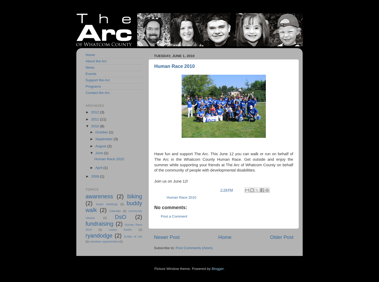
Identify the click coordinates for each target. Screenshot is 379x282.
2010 (95, 126)
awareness (99, 196)
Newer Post (167, 237)
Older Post (281, 237)
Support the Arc (98, 80)
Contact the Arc (98, 93)
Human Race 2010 (174, 66)
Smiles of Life (133, 236)
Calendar (115, 211)
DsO (120, 217)
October (102, 132)
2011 (95, 119)
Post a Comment (174, 216)
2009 (95, 176)
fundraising (99, 223)
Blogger (218, 269)
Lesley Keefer (120, 229)
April (99, 168)
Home (224, 237)
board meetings (107, 204)
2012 (95, 112)
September (104, 139)
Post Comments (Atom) (194, 248)
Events (91, 74)
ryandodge (99, 235)
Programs (93, 86)
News (90, 67)
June (99, 153)
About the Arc (96, 61)
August (101, 146)
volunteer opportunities (104, 241)
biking (134, 196)
